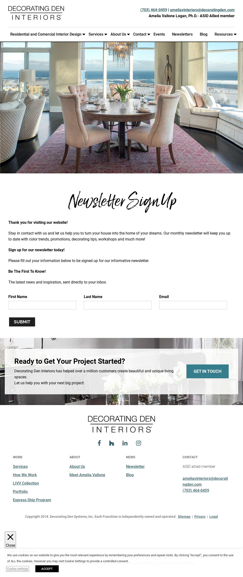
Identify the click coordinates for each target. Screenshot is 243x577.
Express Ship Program (32, 500)
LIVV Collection (26, 483)
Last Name (93, 296)
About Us (119, 34)
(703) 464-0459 (153, 10)
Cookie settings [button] (17, 569)
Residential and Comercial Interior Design (46, 34)
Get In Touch (208, 371)
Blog (203, 34)
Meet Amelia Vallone (87, 475)
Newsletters (182, 34)
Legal (213, 516)
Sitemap (184, 516)
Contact (140, 34)
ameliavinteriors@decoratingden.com (202, 10)
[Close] (10, 539)
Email (164, 296)
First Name (17, 296)
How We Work (25, 475)
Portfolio (20, 491)
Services (97, 34)
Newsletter (135, 466)
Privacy (200, 516)
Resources (225, 34)
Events (159, 34)
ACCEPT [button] (47, 569)
